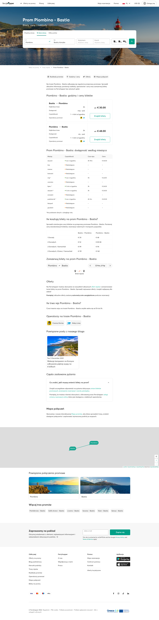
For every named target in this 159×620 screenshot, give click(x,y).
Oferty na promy (27, 3)
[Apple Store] (123, 564)
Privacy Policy (119, 537)
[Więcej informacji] (57, 537)
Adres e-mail (88, 531)
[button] (59, 265)
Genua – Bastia (117, 511)
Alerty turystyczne (94, 570)
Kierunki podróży (35, 565)
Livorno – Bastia (73, 511)
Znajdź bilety (100, 116)
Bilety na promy (34, 67)
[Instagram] (118, 593)
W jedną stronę (29, 33)
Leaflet (125, 467)
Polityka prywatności (66, 610)
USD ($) (137, 3)
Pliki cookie (54, 610)
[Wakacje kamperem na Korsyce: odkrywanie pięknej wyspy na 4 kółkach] (62, 352)
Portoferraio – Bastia (37, 511)
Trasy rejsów (46, 67)
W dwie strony (41, 33)
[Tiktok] (123, 593)
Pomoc (116, 3)
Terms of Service (88, 539)
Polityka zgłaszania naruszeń (83, 610)
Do (54, 40)
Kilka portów (53, 33)
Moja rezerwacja (104, 3)
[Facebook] (114, 593)
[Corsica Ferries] (55, 323)
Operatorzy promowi (36, 576)
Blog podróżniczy (35, 562)
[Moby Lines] (73, 323)
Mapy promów (76, 414)
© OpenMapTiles (140, 467)
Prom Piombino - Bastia (61, 67)
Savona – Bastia (89, 511)
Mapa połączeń (34, 580)
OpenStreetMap (154, 467)
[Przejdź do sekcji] (55, 77)
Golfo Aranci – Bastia (56, 511)
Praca (60, 565)
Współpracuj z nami (65, 562)
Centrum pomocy (93, 562)
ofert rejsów (95, 287)
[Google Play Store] (123, 559)
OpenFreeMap (131, 467)
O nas (60, 558)
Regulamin (46, 610)
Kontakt (90, 565)
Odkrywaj (51, 3)
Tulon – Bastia (103, 511)
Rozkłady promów (35, 573)
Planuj (41, 3)
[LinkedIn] (128, 593)
